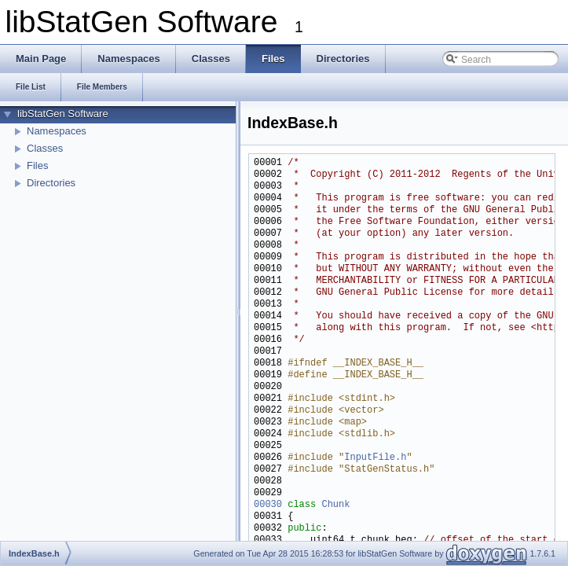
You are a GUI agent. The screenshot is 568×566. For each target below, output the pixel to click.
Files (37, 165)
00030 (268, 505)
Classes (45, 148)
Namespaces (56, 131)
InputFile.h (375, 458)
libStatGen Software (62, 113)
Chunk (335, 505)
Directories (51, 183)
